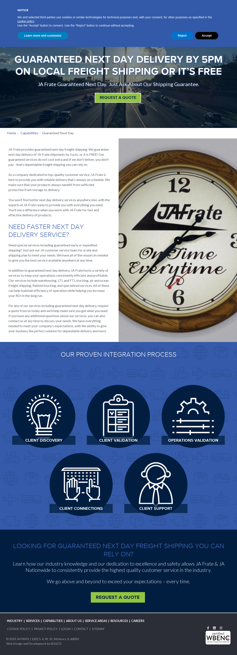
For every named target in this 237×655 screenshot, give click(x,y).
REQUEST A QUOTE (118, 97)
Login (168, 4)
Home (11, 133)
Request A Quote (190, 4)
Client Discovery (43, 440)
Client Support (155, 508)
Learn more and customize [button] (43, 643)
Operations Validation (193, 440)
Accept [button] (207, 643)
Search (227, 3)
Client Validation (118, 440)
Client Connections (81, 508)
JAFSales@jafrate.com (50, 28)
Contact (214, 4)
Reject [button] (182, 643)
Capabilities (29, 133)
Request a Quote (118, 597)
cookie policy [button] (25, 629)
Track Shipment (146, 3)
